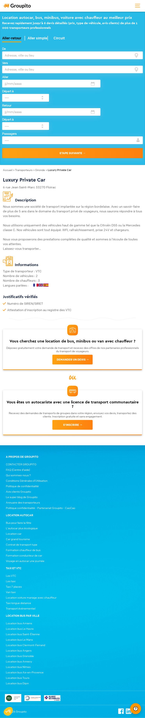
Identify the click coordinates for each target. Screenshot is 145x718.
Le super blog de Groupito (22, 473)
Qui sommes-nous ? (18, 451)
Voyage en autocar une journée (25, 536)
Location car (13, 509)
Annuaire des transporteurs (23, 478)
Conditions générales (16, 701)
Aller (5, 76)
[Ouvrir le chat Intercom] (135, 708)
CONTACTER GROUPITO (21, 440)
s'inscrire (71, 393)
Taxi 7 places (14, 562)
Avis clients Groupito (18, 467)
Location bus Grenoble (20, 631)
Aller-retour (11, 37)
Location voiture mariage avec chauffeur (31, 573)
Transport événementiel (20, 584)
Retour (6, 90)
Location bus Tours (17, 653)
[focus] (136, 54)
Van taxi (11, 568)
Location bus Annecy (19, 637)
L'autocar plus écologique (22, 504)
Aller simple (37, 37)
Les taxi (10, 557)
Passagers (9, 104)
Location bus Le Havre (20, 604)
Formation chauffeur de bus (23, 525)
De (4, 48)
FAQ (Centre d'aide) (18, 445)
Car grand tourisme (18, 515)
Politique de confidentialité (22, 462)
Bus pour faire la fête (18, 498)
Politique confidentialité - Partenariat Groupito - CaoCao (40, 483)
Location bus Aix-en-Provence (25, 648)
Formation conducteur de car (24, 531)
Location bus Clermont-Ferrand (25, 621)
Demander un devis (71, 328)
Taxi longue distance (18, 578)
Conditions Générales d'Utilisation (26, 456)
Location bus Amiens (19, 599)
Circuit (59, 37)
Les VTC (11, 551)
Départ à (101, 76)
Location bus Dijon (17, 659)
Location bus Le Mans (19, 615)
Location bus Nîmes (18, 642)
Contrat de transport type (21, 520)
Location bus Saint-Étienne (23, 610)
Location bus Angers (18, 626)
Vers (5, 62)
